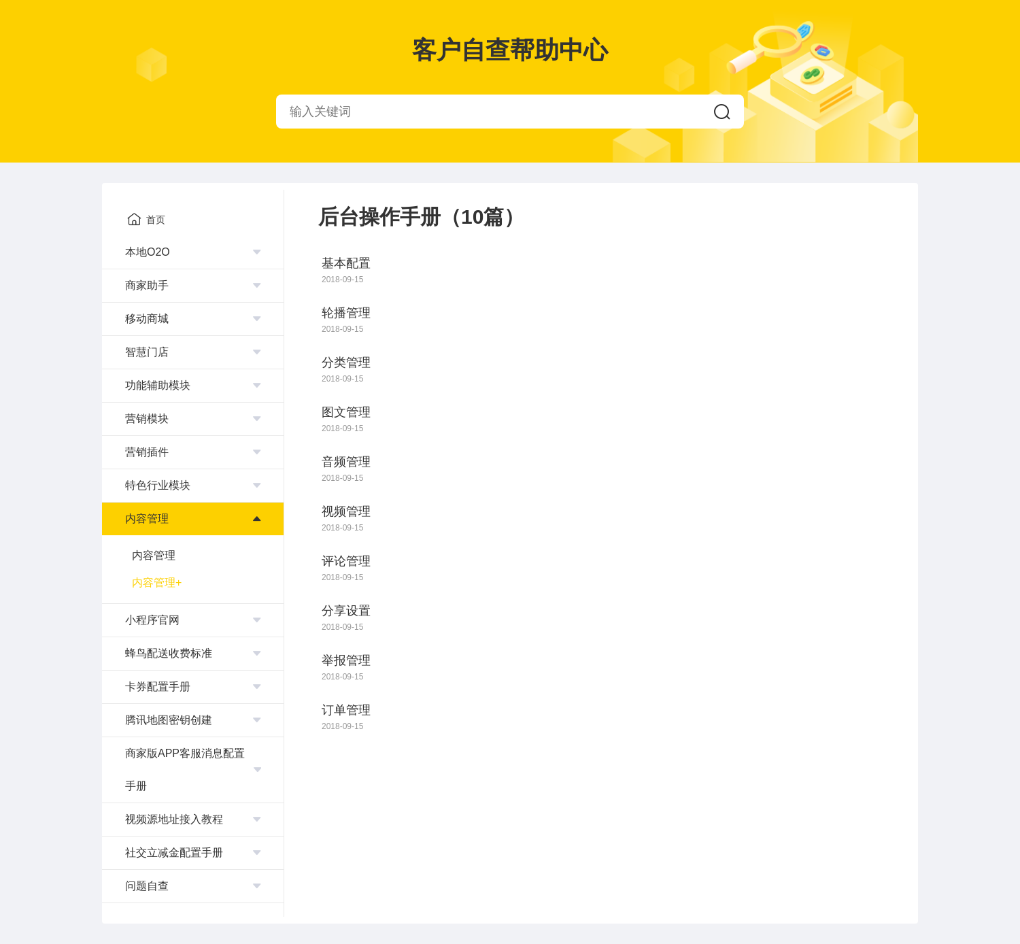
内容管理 (153, 555)
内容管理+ (157, 582)
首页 (146, 219)
